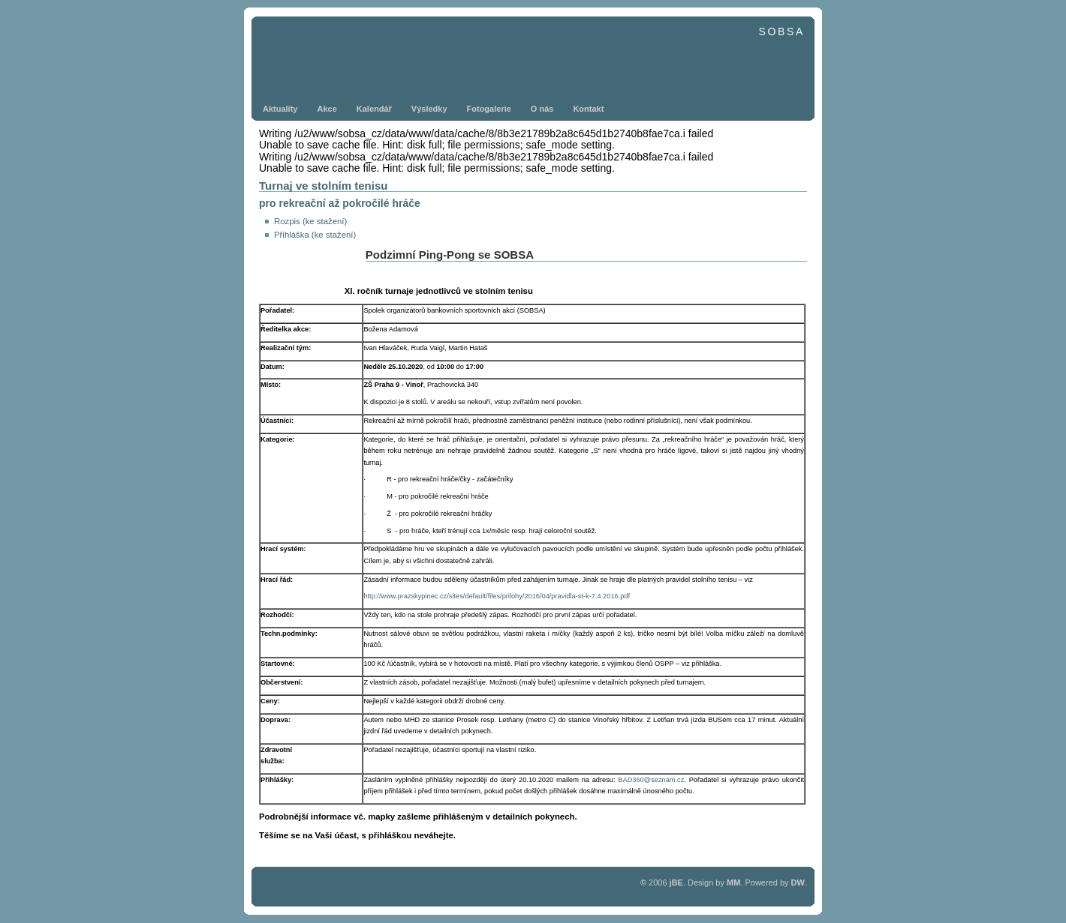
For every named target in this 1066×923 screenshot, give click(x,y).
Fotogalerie (489, 108)
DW (798, 882)
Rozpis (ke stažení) (310, 221)
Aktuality (280, 108)
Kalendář (374, 108)
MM (733, 882)
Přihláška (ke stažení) (315, 234)
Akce (326, 108)
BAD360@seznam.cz (651, 780)
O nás (542, 108)
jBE (676, 882)
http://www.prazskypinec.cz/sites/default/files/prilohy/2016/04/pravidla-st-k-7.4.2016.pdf (496, 596)
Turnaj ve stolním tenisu (323, 185)
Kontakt (588, 108)
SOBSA (781, 31)
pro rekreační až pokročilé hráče (339, 203)
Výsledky (429, 108)
